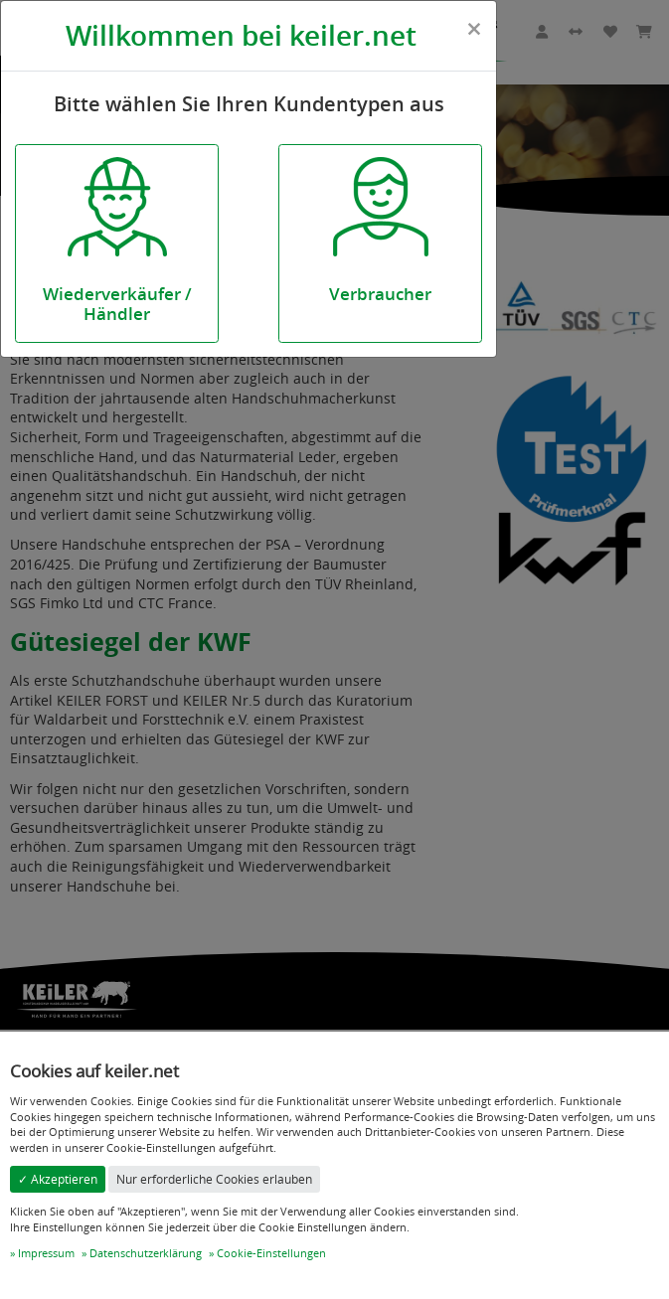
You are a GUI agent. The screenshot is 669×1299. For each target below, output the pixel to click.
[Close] (474, 29)
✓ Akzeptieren (57, 1179)
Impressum (46, 1252)
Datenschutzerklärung (145, 1252)
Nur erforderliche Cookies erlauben (214, 1179)
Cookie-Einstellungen (271, 1252)
